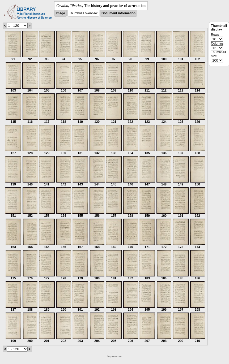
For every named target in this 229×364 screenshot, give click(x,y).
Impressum (114, 356)
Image (60, 13)
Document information (118, 13)
